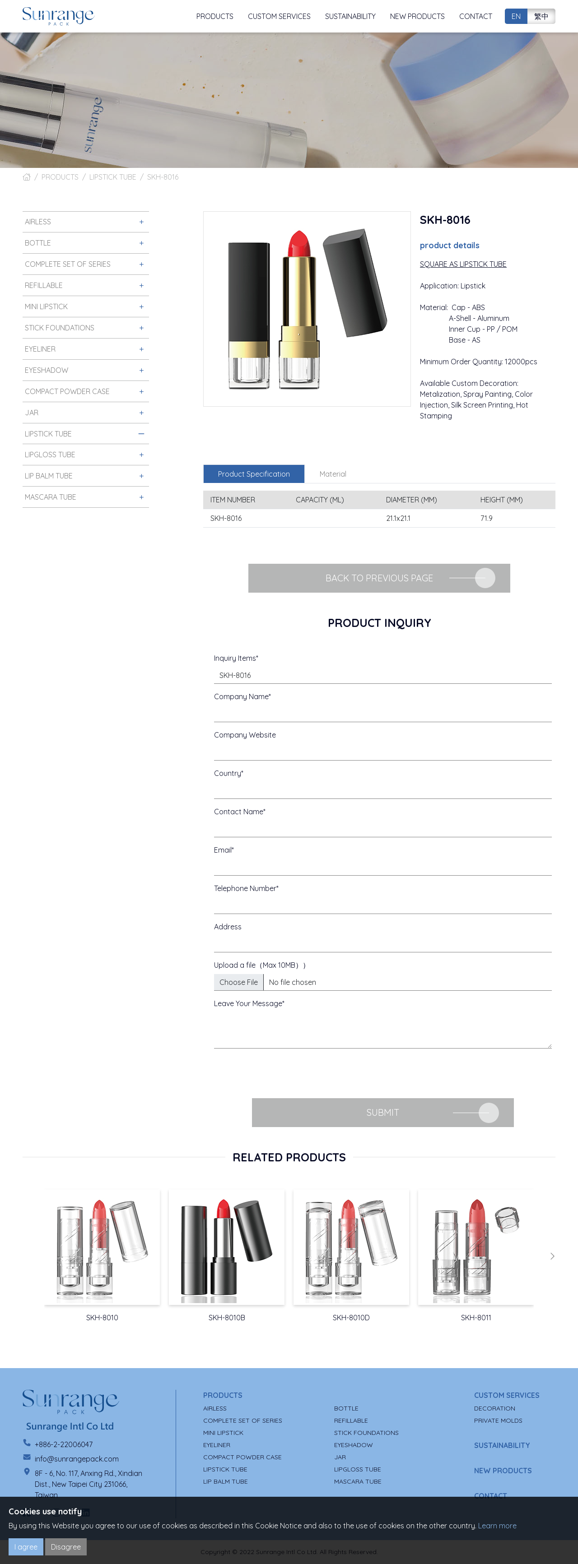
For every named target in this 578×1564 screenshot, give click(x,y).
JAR (340, 1457)
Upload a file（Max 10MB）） (262, 965)
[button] (552, 1256)
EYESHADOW (353, 1445)
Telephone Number (245, 888)
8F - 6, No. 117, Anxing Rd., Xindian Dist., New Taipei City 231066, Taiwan (88, 1484)
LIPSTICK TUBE (112, 176)
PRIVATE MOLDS (498, 1420)
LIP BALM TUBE (225, 1481)
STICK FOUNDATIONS (366, 1433)
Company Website (245, 734)
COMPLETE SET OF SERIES (242, 1420)
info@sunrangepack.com (77, 1458)
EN (516, 16)
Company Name (241, 696)
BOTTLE (346, 1408)
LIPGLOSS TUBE (357, 1469)
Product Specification (254, 473)
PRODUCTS (60, 176)
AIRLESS (215, 1408)
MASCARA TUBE (358, 1481)
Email (223, 849)
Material (333, 473)
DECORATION (494, 1408)
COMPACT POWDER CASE (242, 1457)
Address (228, 926)
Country (227, 773)
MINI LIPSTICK (223, 1433)
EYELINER (216, 1445)
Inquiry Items (235, 658)
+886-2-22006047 (64, 1444)
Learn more (497, 1525)
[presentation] (282, 1073)
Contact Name (238, 811)
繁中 (541, 16)
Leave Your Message (248, 1003)
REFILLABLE (351, 1420)
